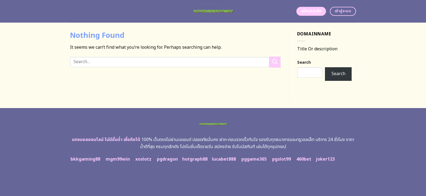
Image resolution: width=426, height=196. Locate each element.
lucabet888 (224, 159)
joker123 (325, 159)
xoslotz (143, 159)
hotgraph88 (195, 159)
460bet (303, 159)
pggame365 (254, 159)
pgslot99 (281, 159)
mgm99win (118, 159)
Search (304, 62)
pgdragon (167, 159)
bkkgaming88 (85, 159)
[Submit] (274, 62)
